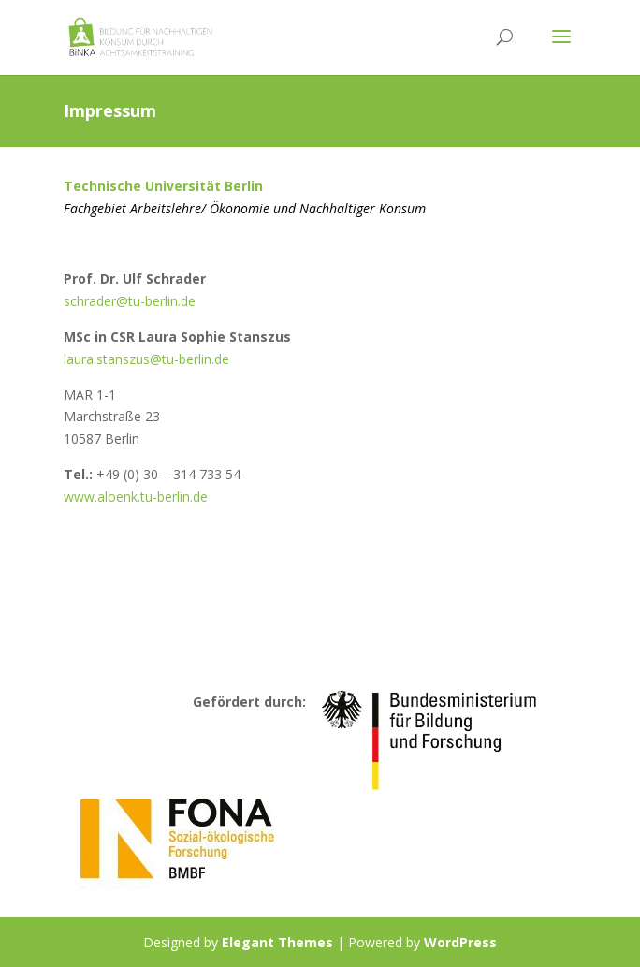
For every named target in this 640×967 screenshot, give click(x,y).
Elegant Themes (277, 942)
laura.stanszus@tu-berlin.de (146, 359)
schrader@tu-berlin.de (130, 301)
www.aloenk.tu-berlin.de (136, 496)
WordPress (460, 942)
